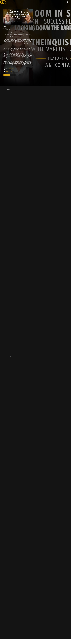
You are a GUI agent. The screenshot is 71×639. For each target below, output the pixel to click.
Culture (10, 71)
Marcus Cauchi (11, 68)
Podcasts (17, 69)
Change (6, 71)
